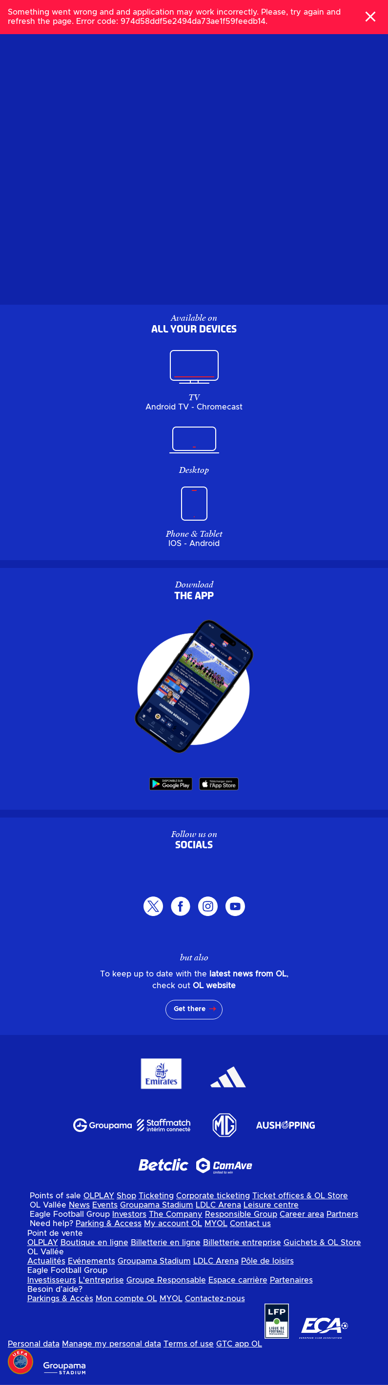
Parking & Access (109, 1224)
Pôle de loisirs (267, 1261)
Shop (126, 1196)
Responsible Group (241, 1214)
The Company (176, 1214)
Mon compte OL (126, 1299)
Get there (189, 1009)
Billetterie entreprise (242, 1243)
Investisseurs (51, 1280)
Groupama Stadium (156, 1205)
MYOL (215, 1224)
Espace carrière (237, 1280)
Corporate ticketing (213, 1196)
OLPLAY (98, 1196)
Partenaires (291, 1280)
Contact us (250, 1224)
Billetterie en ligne (166, 1243)
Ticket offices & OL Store (300, 1196)
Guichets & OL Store (322, 1243)
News (79, 1205)
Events (105, 1205)
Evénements (91, 1261)
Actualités (46, 1261)
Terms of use (188, 1344)
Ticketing (156, 1196)
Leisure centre (271, 1205)
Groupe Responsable (166, 1280)
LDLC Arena (218, 1205)
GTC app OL (239, 1344)
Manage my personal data (111, 1344)
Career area (302, 1214)
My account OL (173, 1224)
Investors (129, 1214)
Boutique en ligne (94, 1243)
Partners (342, 1214)
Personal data (34, 1344)
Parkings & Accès (60, 1299)
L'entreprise (101, 1280)
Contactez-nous (215, 1299)
